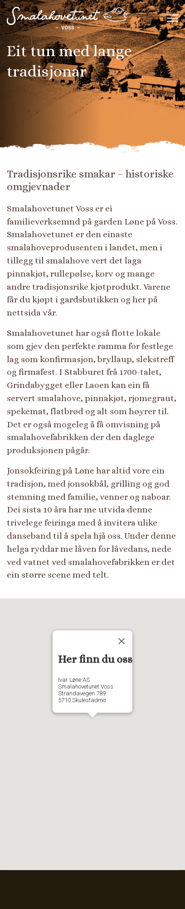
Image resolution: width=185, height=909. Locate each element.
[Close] (121, 641)
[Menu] (172, 18)
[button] (92, 726)
